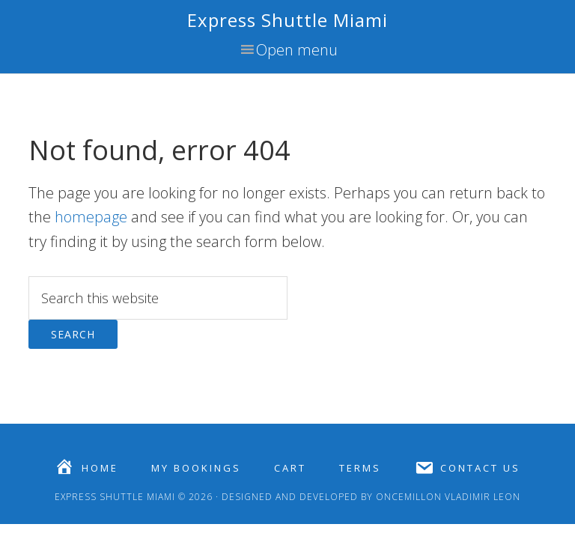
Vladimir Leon (481, 496)
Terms (360, 468)
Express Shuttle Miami (287, 19)
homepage (91, 217)
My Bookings (196, 468)
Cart (290, 468)
